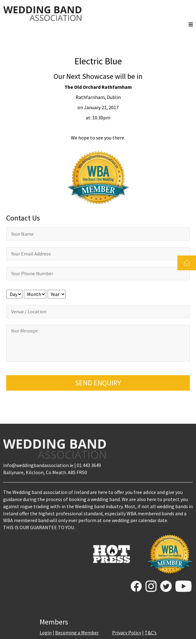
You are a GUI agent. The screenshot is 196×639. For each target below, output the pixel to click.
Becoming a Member (77, 632)
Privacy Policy (126, 632)
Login (46, 632)
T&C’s (151, 632)
